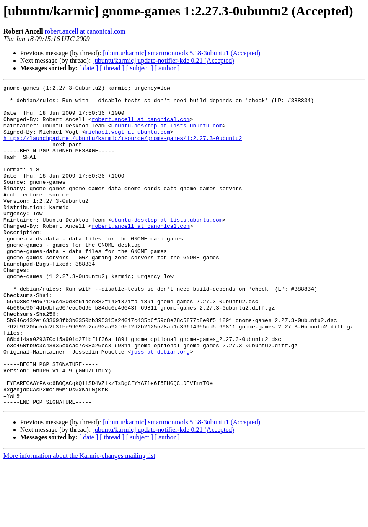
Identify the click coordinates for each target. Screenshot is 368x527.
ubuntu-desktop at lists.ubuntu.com (166, 134)
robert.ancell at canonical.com (85, 31)
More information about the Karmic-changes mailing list (79, 519)
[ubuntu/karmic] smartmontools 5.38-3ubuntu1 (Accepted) (181, 53)
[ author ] (167, 68)
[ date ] (88, 68)
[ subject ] (139, 68)
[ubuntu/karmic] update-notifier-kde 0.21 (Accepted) (163, 60)
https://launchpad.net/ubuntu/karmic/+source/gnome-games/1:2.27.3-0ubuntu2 (122, 149)
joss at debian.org (160, 405)
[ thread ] (112, 68)
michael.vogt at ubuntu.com (127, 141)
